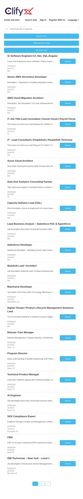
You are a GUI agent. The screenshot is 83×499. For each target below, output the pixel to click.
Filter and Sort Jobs (41, 43)
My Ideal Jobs (41, 50)
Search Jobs (31, 20)
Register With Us (57, 20)
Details (68, 61)
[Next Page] (48, 484)
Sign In (43, 20)
